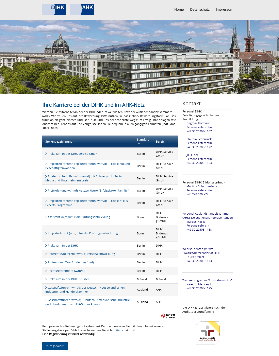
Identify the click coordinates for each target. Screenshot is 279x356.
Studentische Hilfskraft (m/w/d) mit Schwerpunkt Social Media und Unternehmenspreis (83, 178)
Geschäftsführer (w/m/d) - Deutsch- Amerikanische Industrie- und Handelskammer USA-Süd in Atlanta (88, 302)
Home (179, 9)
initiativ (118, 330)
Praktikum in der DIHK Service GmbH (73, 154)
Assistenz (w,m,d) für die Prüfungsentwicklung (79, 217)
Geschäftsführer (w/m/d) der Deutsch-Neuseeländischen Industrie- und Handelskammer (85, 290)
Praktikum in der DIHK (63, 245)
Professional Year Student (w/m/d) (71, 262)
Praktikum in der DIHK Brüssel (68, 279)
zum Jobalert (55, 346)
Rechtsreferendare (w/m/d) (66, 271)
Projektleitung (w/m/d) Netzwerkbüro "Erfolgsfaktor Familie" (88, 190)
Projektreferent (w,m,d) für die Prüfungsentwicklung (83, 233)
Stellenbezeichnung (60, 141)
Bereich (162, 141)
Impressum (224, 9)
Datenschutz (199, 9)
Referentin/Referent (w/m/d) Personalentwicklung (81, 254)
